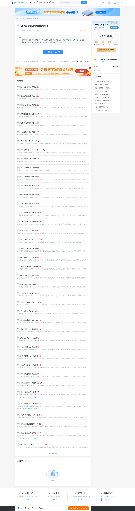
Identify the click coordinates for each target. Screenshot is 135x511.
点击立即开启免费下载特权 (106, 49)
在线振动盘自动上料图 (28, 284)
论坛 (31, 3)
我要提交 (54, 499)
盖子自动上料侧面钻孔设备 (102, 97)
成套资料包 (47, 2)
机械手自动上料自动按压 (29, 159)
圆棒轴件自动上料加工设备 (102, 91)
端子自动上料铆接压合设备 (102, 81)
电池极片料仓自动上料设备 (102, 94)
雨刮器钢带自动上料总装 (29, 114)
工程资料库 (18, 18)
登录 (116, 3)
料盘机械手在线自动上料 (29, 356)
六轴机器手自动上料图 (28, 248)
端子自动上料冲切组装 (28, 195)
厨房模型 (30, 397)
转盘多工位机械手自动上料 (30, 302)
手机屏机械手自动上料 (28, 311)
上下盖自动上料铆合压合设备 (30, 18)
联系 (68, 61)
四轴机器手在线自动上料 (29, 221)
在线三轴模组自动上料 (28, 96)
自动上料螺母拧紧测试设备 (102, 107)
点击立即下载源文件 (78, 508)
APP (53, 3)
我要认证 (107, 499)
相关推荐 (20, 81)
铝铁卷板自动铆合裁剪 (28, 132)
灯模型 (35, 397)
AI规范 (40, 3)
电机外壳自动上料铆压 (28, 105)
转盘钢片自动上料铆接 (28, 338)
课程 (35, 2)
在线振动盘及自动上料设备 (102, 100)
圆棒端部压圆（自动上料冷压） (31, 150)
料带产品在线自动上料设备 (102, 103)
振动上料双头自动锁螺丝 (29, 329)
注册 (121, 3)
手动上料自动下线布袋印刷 (30, 141)
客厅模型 (24, 397)
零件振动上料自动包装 (28, 374)
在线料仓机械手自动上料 (29, 365)
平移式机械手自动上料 (28, 293)
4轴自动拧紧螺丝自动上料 (29, 415)
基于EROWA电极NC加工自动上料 (32, 444)
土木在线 (21, 3)
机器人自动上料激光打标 (29, 186)
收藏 (79, 61)
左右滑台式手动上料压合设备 (102, 84)
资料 (27, 3)
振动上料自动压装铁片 (28, 275)
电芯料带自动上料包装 (28, 230)
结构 (28, 42)
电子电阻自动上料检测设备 (102, 110)
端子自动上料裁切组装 (28, 177)
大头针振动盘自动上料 (28, 204)
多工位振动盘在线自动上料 (30, 239)
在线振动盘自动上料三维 (29, 213)
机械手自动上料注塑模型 (29, 433)
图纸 (78, 40)
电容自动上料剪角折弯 (28, 123)
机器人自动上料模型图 (28, 392)
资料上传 (27, 499)
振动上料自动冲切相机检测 (30, 383)
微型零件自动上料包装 (28, 257)
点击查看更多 (53, 453)
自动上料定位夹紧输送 (28, 347)
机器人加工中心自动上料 (29, 168)
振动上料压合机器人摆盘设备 (102, 88)
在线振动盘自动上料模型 (29, 403)
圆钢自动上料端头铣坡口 (29, 320)
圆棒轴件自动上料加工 (28, 87)
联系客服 (80, 499)
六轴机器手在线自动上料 (29, 266)
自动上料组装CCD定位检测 (30, 424)
